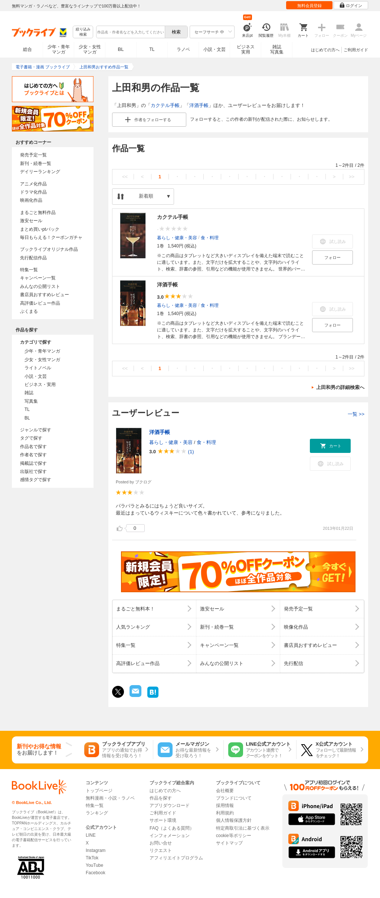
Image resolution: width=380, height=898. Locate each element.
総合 (27, 49)
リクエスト (161, 850)
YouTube (94, 865)
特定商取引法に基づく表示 (242, 828)
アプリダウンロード (170, 805)
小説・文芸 (214, 49)
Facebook (95, 872)
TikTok (92, 857)
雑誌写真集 (277, 49)
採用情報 (225, 805)
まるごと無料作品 (38, 212)
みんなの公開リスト (40, 286)
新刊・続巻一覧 (35, 163)
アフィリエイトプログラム (176, 857)
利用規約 (225, 813)
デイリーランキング (40, 171)
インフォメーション (170, 835)
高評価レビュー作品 (40, 303)
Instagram (95, 850)
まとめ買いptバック (39, 229)
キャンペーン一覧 (38, 278)
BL (121, 49)
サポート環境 (163, 820)
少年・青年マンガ (59, 49)
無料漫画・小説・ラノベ (110, 798)
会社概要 (225, 790)
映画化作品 (31, 200)
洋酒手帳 (199, 105)
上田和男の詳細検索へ (340, 387)
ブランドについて (234, 798)
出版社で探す (33, 471)
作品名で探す (33, 446)
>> (351, 176)
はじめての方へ (325, 50)
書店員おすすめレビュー (44, 294)
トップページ (99, 790)
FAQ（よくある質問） (172, 828)
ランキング (97, 813)
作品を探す (161, 798)
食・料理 (210, 237)
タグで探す (31, 438)
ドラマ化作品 (33, 192)
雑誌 (28, 392)
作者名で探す (33, 454)
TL (151, 49)
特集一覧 (29, 269)
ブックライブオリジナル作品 (49, 249)
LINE (91, 835)
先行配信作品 (33, 257)
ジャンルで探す (35, 429)
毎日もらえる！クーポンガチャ (51, 237)
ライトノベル (37, 367)
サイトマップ (229, 843)
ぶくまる (29, 311)
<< (125, 176)
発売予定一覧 (33, 155)
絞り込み (83, 32)
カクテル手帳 (165, 105)
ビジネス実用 (246, 49)
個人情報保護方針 (234, 820)
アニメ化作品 (33, 184)
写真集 (31, 401)
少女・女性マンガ (90, 49)
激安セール (31, 220)
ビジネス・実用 (40, 384)
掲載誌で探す (33, 463)
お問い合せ (161, 843)
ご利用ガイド (356, 50)
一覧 (356, 414)
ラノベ (183, 49)
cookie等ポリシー (233, 835)
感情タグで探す (35, 479)
